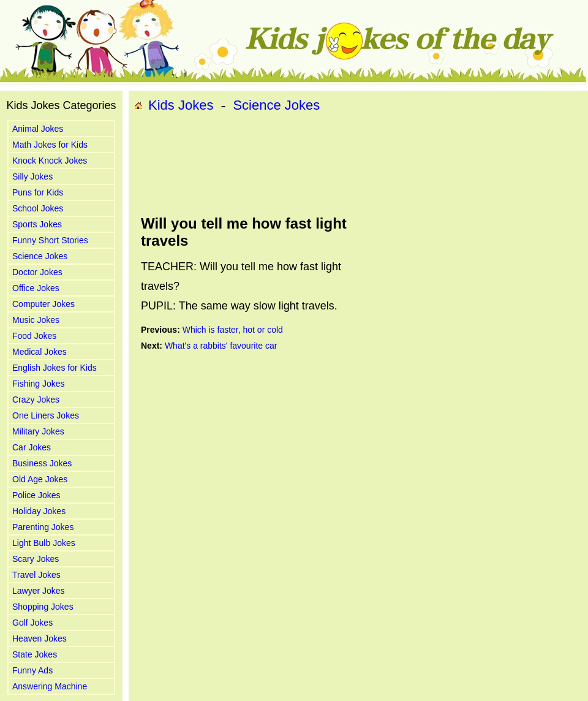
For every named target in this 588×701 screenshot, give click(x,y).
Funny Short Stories (50, 240)
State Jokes (34, 654)
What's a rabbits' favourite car (221, 346)
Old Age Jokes (39, 479)
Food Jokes (34, 336)
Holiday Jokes (39, 511)
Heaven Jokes (39, 638)
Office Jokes (35, 288)
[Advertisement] (182, 164)
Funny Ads (32, 670)
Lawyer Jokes (38, 591)
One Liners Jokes (45, 415)
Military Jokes (38, 431)
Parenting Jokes (43, 527)
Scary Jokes (35, 559)
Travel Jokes (36, 575)
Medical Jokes (39, 352)
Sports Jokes (37, 224)
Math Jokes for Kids (50, 145)
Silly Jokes (32, 176)
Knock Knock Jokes (49, 160)
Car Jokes (31, 447)
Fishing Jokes (38, 383)
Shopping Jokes (43, 607)
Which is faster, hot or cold (233, 330)
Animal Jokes (37, 129)
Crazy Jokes (35, 399)
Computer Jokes (43, 304)
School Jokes (37, 208)
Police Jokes (36, 495)
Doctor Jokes (37, 272)
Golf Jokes (32, 622)
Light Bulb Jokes (43, 543)
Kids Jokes (180, 105)
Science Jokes (39, 256)
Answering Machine (49, 686)
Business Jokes (42, 463)
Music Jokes (35, 320)
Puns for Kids (37, 192)
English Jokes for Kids (54, 368)
